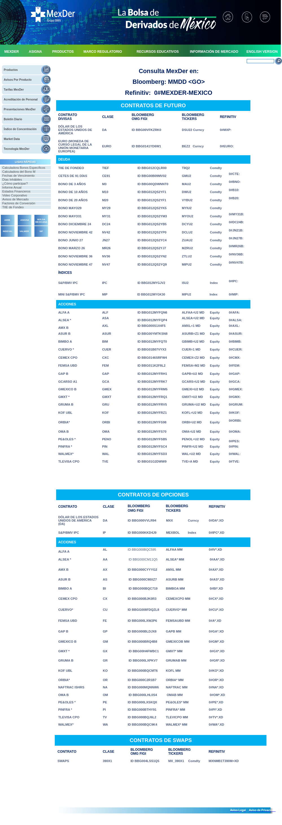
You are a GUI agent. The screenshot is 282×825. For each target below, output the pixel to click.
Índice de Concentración (20, 129)
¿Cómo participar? (15, 183)
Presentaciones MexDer (20, 109)
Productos (11, 69)
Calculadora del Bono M (18, 171)
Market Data (12, 139)
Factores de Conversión (18, 203)
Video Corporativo (14, 195)
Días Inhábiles (12, 179)
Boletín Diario (13, 119)
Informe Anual (11, 187)
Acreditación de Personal (21, 99)
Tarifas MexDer (14, 89)
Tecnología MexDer (16, 148)
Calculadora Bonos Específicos (23, 167)
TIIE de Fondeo (13, 207)
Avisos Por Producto (18, 79)
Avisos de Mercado (15, 199)
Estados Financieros (16, 191)
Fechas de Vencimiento (18, 175)
